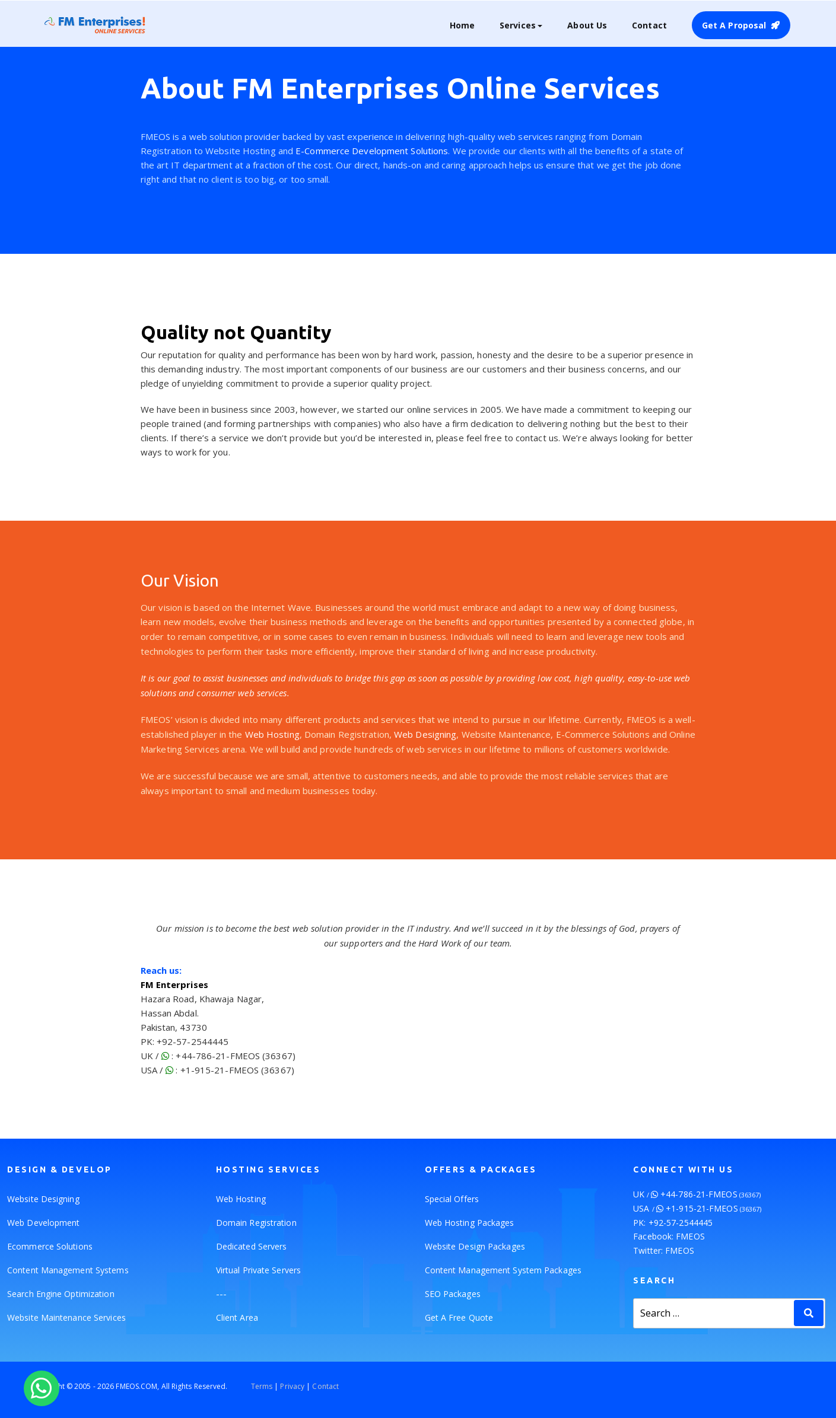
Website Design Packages (475, 1246)
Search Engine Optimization (61, 1293)
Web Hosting (272, 734)
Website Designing (43, 1198)
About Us (587, 25)
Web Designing (425, 734)
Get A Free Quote (459, 1317)
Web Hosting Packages (469, 1222)
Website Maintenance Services (66, 1317)
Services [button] (518, 25)
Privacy (292, 1386)
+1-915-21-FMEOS (713, 1208)
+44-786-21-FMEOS (710, 1194)
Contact (649, 25)
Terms (262, 1386)
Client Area (237, 1317)
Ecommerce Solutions (50, 1246)
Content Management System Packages (503, 1270)
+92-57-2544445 (681, 1222)
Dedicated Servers (251, 1246)
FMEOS (690, 1236)
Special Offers (452, 1198)
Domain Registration (256, 1222)
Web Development (43, 1222)
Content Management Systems (68, 1270)
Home (462, 25)
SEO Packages (453, 1293)
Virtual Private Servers (258, 1270)
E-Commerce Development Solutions (371, 151)
